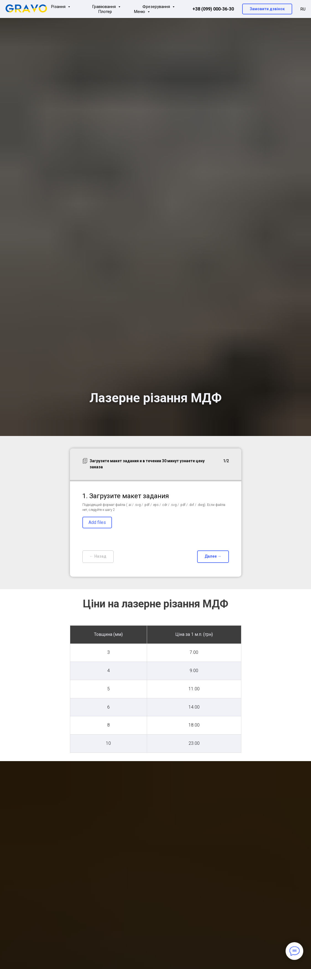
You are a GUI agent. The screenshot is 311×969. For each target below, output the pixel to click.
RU (302, 9)
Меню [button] (140, 11)
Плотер (105, 11)
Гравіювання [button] (104, 6)
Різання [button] (59, 6)
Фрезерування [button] (156, 6)
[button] (267, 9)
